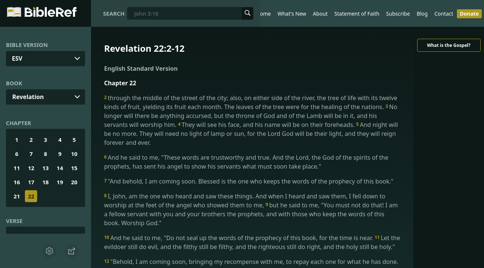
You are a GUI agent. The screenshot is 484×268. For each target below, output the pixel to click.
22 (31, 196)
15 (74, 168)
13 (45, 168)
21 (17, 196)
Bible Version (27, 44)
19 (60, 182)
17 (31, 182)
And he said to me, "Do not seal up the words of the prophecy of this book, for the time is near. (239, 238)
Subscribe (398, 13)
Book (14, 83)
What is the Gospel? (448, 45)
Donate (469, 13)
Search (114, 13)
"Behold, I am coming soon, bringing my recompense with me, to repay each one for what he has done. (251, 262)
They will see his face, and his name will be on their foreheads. (267, 125)
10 (74, 153)
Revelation (28, 97)
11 (17, 168)
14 (60, 168)
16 (17, 182)
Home (263, 13)
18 (45, 182)
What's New (291, 13)
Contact (443, 13)
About (320, 13)
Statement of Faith (356, 13)
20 (74, 182)
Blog (422, 13)
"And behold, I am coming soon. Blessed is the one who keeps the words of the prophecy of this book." (248, 181)
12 (31, 168)
